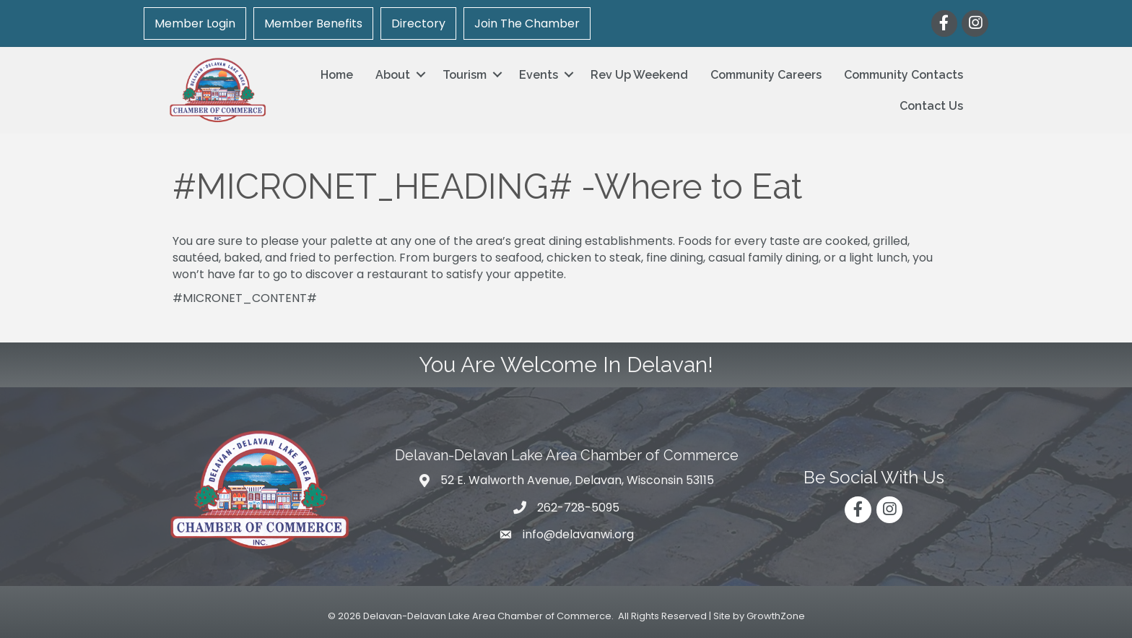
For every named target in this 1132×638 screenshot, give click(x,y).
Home (337, 75)
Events (538, 75)
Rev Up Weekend (639, 75)
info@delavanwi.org (578, 534)
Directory (418, 23)
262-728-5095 (578, 507)
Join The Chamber (527, 23)
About (392, 75)
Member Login (194, 23)
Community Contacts (903, 75)
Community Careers (766, 75)
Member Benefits (313, 23)
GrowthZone (775, 616)
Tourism (465, 75)
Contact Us (931, 106)
